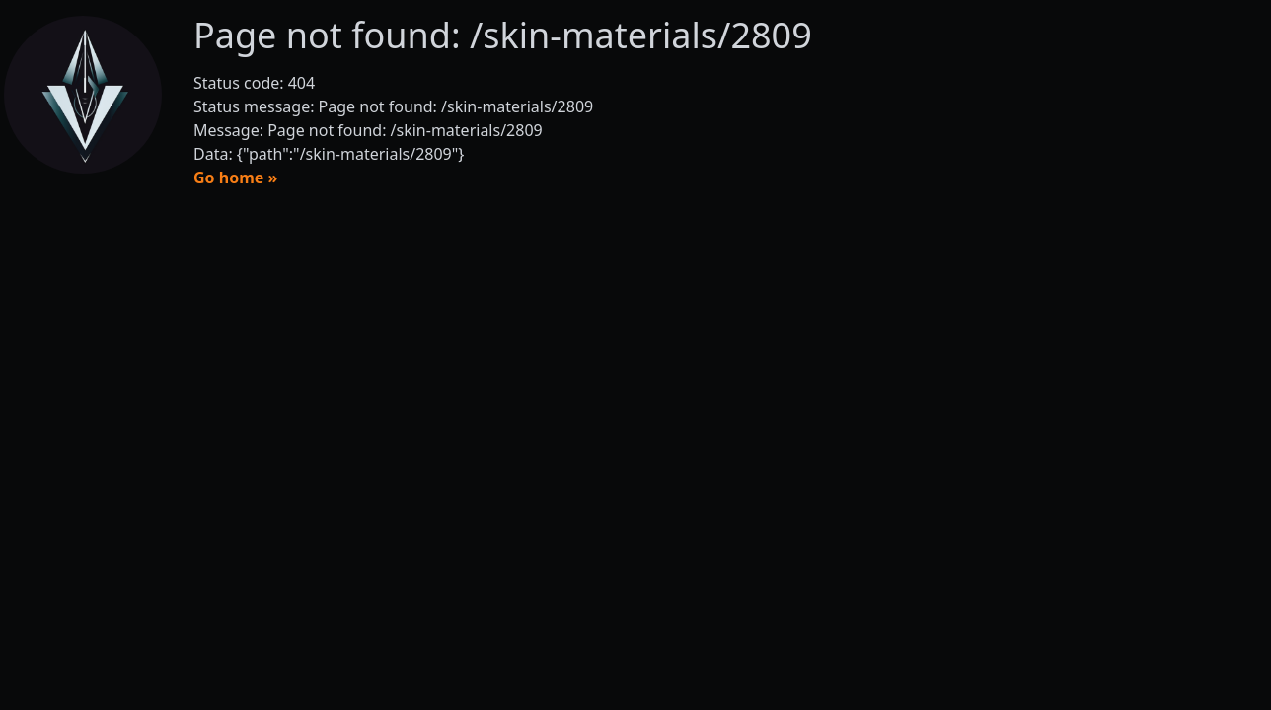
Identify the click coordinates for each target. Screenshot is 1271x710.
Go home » (235, 177)
